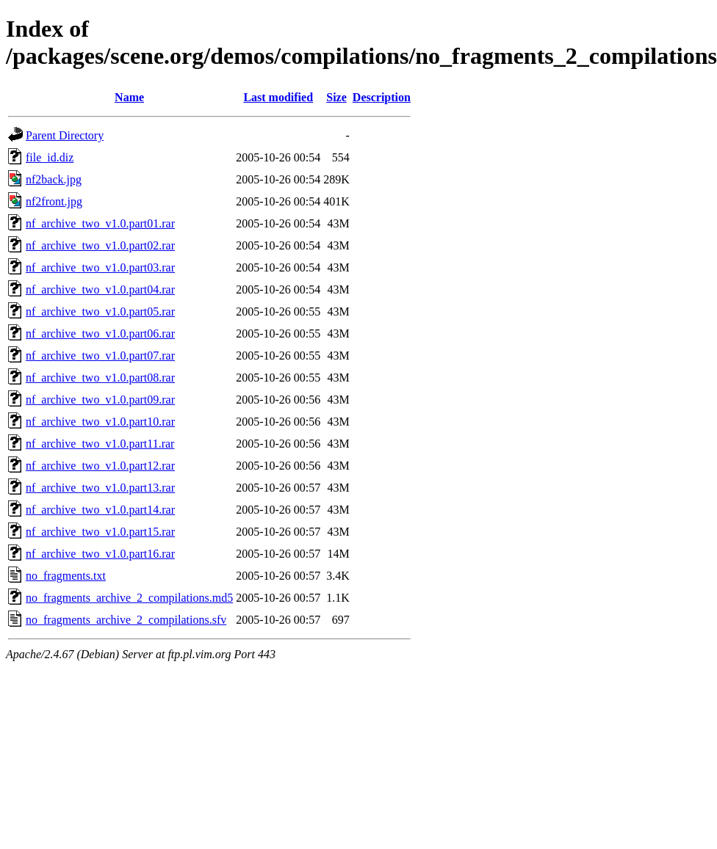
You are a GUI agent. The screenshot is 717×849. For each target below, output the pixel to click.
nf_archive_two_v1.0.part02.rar (100, 245)
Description (382, 97)
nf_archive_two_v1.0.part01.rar (100, 223)
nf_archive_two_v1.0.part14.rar (100, 509)
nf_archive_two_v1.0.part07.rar (100, 355)
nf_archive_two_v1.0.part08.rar (100, 377)
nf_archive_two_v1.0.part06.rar (100, 333)
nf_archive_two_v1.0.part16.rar (100, 553)
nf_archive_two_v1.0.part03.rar (100, 267)
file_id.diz (49, 157)
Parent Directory (65, 135)
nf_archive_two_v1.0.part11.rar (100, 443)
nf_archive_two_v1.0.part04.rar (100, 289)
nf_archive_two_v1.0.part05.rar (100, 311)
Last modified (278, 97)
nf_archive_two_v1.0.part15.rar (100, 531)
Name (129, 97)
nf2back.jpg (54, 179)
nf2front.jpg (54, 201)
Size (336, 97)
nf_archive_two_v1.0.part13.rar (100, 487)
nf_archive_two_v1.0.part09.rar (100, 399)
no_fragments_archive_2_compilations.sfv (126, 619)
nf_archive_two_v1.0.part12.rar (100, 465)
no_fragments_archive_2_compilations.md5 (129, 597)
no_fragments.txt (66, 575)
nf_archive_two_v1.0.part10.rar (100, 421)
